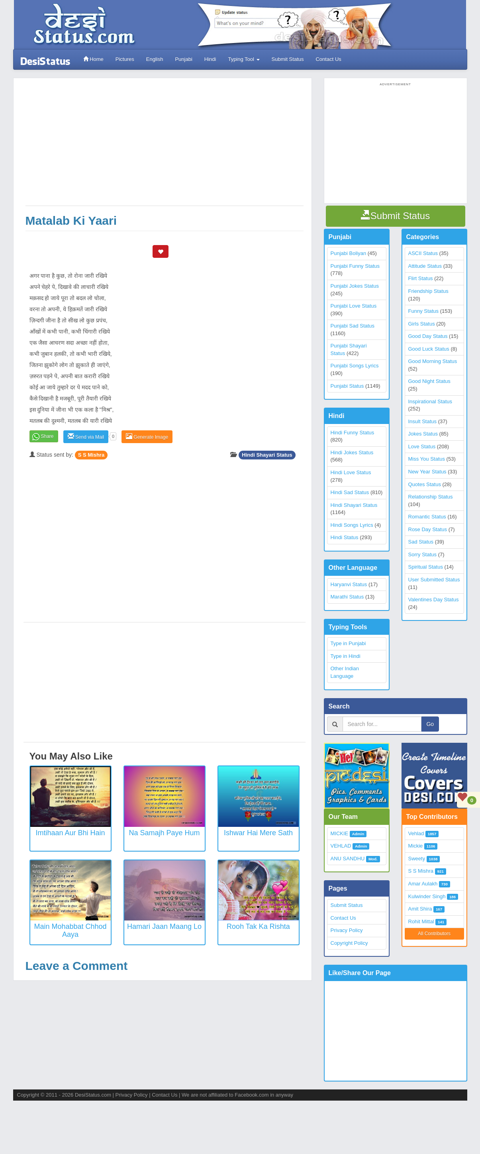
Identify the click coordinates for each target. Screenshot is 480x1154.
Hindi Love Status (351, 472)
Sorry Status (422, 554)
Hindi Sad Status (350, 492)
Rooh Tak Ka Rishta (258, 926)
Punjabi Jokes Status (355, 286)
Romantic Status (427, 517)
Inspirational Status (430, 401)
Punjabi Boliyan (348, 253)
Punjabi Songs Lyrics (355, 366)
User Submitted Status (434, 580)
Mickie (415, 846)
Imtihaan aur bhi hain (70, 833)
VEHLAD (341, 846)
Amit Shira (420, 909)
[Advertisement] (164, 146)
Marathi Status (347, 597)
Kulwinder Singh (427, 896)
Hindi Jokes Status (352, 452)
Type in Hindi (345, 656)
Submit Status (288, 59)
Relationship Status (430, 497)
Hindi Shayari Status (267, 455)
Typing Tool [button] (243, 59)
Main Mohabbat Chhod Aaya (70, 930)
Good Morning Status (432, 361)
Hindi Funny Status (352, 433)
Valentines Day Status (433, 600)
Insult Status (422, 421)
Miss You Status (426, 459)
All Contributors (434, 933)
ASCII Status (423, 253)
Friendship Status (428, 291)
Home (93, 59)
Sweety (416, 859)
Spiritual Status (425, 567)
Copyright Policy (349, 943)
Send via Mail (86, 436)
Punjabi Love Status (354, 306)
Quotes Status (424, 484)
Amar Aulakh (423, 884)
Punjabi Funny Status (355, 266)
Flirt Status (420, 278)
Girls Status (421, 324)
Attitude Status (425, 266)
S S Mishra (91, 455)
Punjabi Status (347, 386)
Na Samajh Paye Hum (164, 833)
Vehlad (416, 833)
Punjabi (183, 59)
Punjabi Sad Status (353, 326)
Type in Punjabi (348, 643)
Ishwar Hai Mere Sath (258, 833)
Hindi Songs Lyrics (352, 525)
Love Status (422, 446)
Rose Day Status (427, 529)
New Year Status (427, 472)
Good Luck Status (428, 349)
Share (47, 436)
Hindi (210, 59)
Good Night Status (429, 381)
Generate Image (147, 436)
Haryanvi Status (349, 584)
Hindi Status (345, 537)
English (154, 59)
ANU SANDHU (348, 859)
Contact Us (328, 59)
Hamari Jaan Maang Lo (164, 926)
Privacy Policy (347, 930)
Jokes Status (423, 434)
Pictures (125, 59)
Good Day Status (428, 336)
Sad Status (421, 542)
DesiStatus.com (93, 1095)
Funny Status (423, 311)
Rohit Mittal (421, 921)
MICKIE (340, 833)
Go (430, 724)
